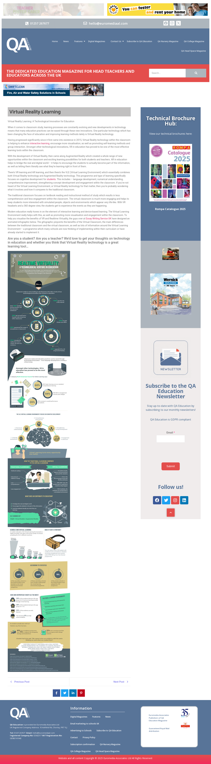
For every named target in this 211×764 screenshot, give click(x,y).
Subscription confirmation (82, 744)
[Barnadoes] (53, 9)
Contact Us (116, 41)
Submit (170, 466)
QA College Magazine (194, 41)
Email (170, 432)
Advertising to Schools (81, 730)
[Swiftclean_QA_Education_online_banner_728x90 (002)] (53, 95)
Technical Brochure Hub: (170, 121)
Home (55, 41)
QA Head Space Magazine (193, 51)
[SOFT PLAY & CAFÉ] (170, 259)
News (66, 41)
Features (79, 41)
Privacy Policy (89, 737)
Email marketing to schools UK (84, 723)
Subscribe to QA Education (139, 41)
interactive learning (39, 143)
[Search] (167, 73)
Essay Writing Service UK (98, 218)
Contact (74, 737)
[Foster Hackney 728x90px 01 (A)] (157, 14)
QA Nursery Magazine (168, 41)
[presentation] (167, 458)
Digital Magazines (96, 41)
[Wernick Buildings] (170, 313)
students (51, 179)
